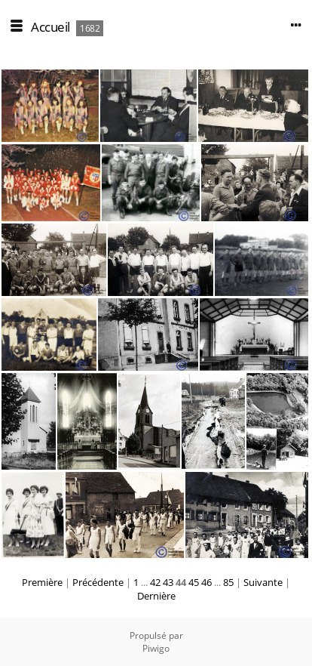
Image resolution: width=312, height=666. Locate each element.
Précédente (98, 582)
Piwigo (156, 648)
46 (206, 582)
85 (228, 582)
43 (168, 582)
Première (42, 582)
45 (193, 582)
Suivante (263, 582)
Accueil (50, 26)
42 (155, 582)
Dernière (156, 596)
